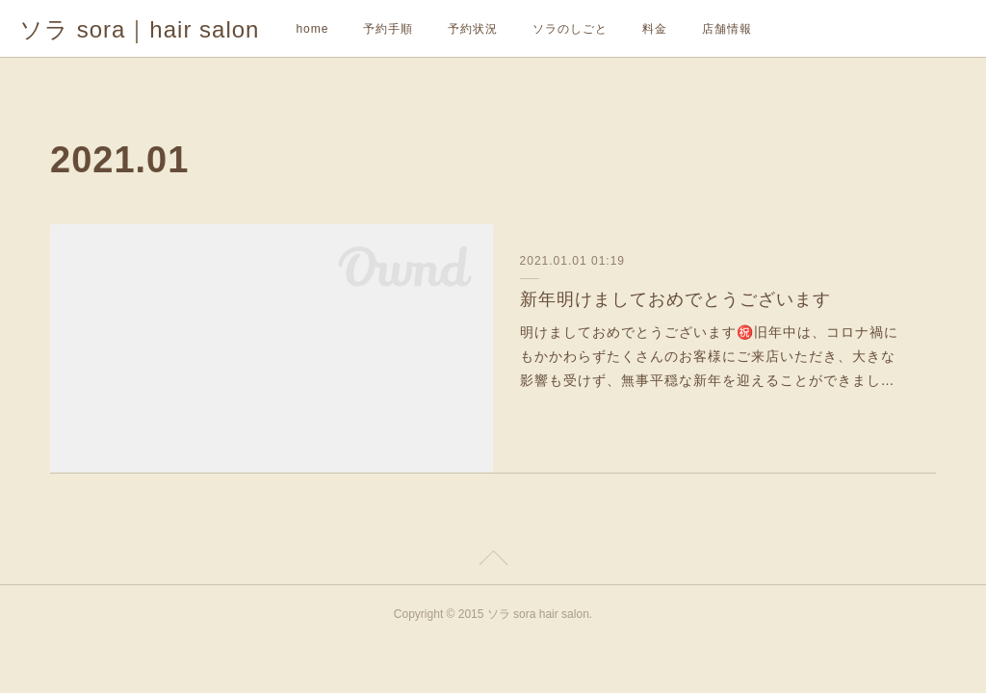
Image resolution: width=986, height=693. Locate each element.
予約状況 (473, 29)
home (312, 29)
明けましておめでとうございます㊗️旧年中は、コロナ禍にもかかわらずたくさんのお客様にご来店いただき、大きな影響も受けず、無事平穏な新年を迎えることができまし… (709, 356)
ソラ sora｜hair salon (139, 29)
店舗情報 (727, 29)
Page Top (493, 561)
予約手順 (388, 29)
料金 (654, 29)
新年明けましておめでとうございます (675, 299)
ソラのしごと (570, 29)
